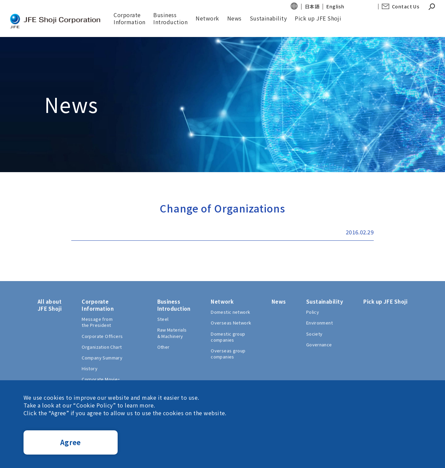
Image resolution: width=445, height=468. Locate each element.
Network (207, 18)
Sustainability (268, 18)
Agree (70, 442)
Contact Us (405, 6)
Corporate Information (130, 18)
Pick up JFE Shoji (318, 18)
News (235, 18)
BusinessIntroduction (171, 18)
